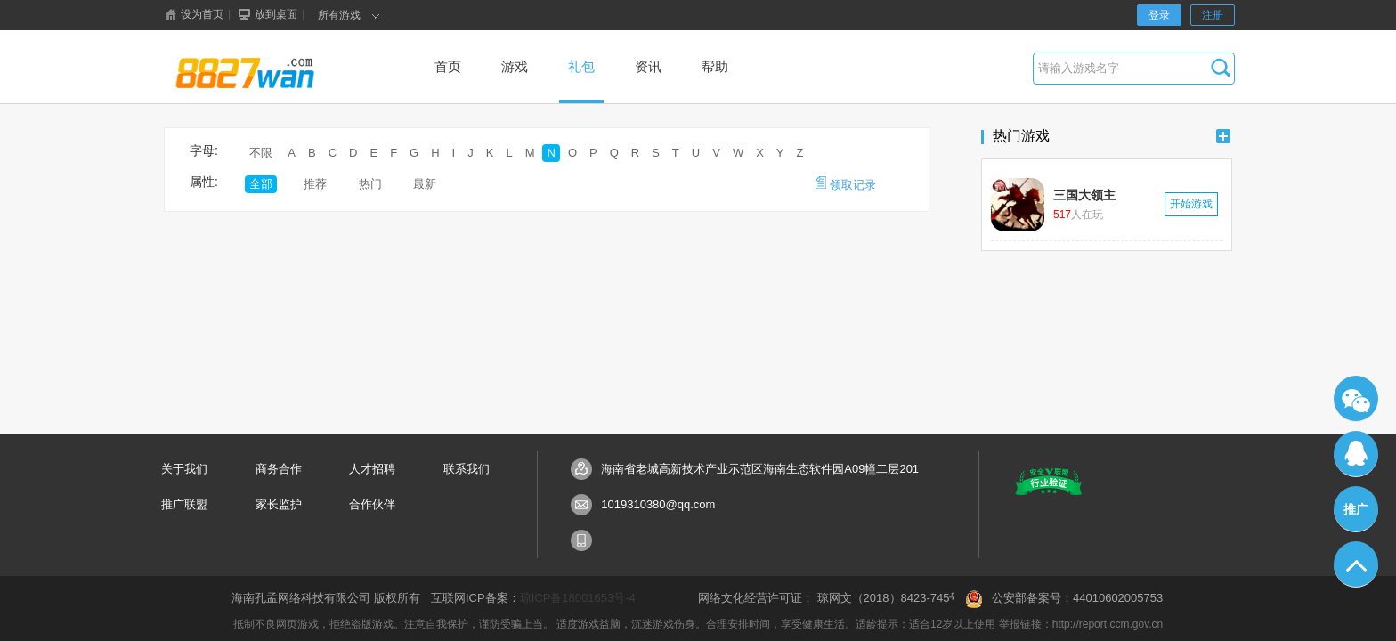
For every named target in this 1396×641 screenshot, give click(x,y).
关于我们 (184, 468)
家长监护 (279, 504)
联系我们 (466, 468)
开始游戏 (1191, 204)
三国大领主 (1084, 195)
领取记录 (846, 183)
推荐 (315, 184)
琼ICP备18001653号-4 (578, 597)
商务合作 (279, 468)
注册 (1212, 15)
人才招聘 (372, 468)
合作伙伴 (372, 504)
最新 (424, 184)
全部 (260, 184)
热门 (370, 184)
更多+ (1223, 136)
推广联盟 (184, 504)
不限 (260, 152)
